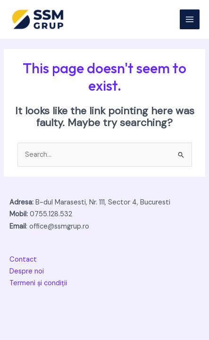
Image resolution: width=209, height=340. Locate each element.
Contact (23, 259)
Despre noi (26, 271)
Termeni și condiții (38, 283)
